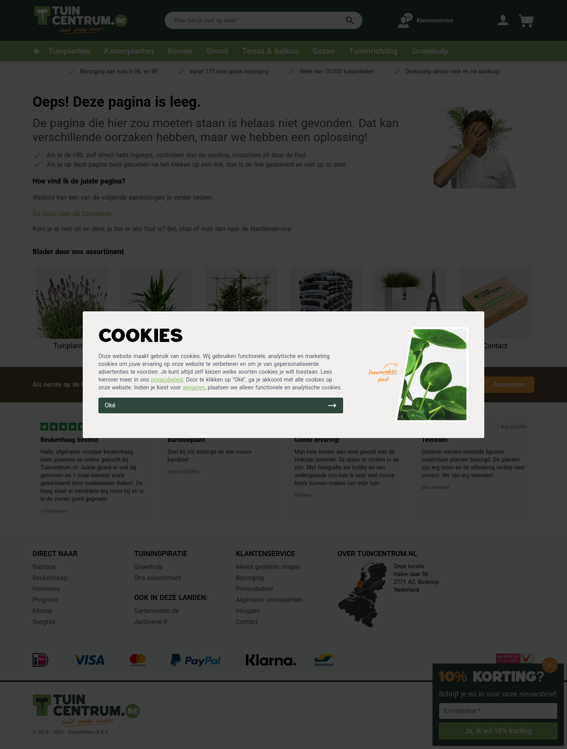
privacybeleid (167, 379)
